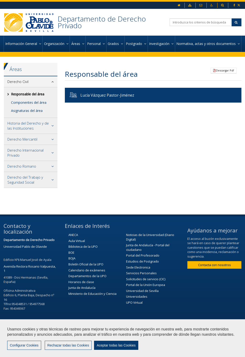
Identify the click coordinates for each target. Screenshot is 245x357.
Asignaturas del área (27, 110)
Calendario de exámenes (86, 270)
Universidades (136, 296)
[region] (122, 338)
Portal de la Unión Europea (145, 285)
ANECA (73, 235)
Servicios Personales (141, 273)
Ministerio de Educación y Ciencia (92, 293)
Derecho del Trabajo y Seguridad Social (25, 180)
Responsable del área (27, 94)
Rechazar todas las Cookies (68, 345)
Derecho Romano (21, 166)
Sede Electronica (138, 267)
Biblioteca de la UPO (83, 246)
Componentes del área (28, 102)
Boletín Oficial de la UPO (85, 264)
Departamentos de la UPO (87, 276)
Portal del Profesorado (142, 255)
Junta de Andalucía (81, 288)
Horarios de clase (81, 282)
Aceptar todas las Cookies (116, 345)
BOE (71, 252)
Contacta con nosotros (214, 265)
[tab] (30, 81)
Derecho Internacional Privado (25, 153)
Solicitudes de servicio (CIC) (145, 279)
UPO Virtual (134, 302)
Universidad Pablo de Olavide (25, 246)
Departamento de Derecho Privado (102, 22)
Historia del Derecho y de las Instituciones (28, 126)
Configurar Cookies (24, 345)
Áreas (16, 69)
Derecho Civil (17, 81)
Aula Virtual (76, 241)
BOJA (71, 258)
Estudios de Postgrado (142, 261)
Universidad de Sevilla (142, 291)
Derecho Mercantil (22, 139)
